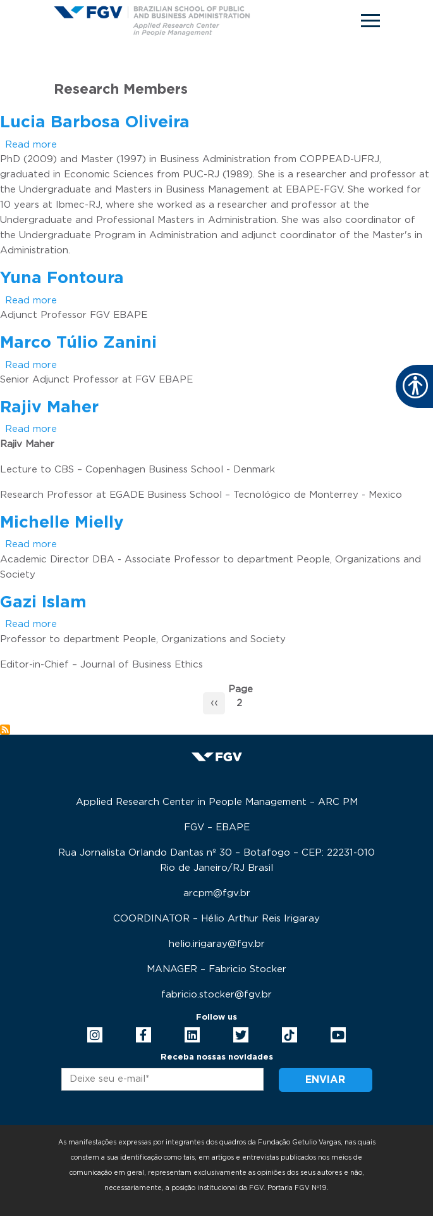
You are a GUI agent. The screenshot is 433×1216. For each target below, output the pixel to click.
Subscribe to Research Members (5, 730)
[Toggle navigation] (370, 20)
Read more (31, 144)
